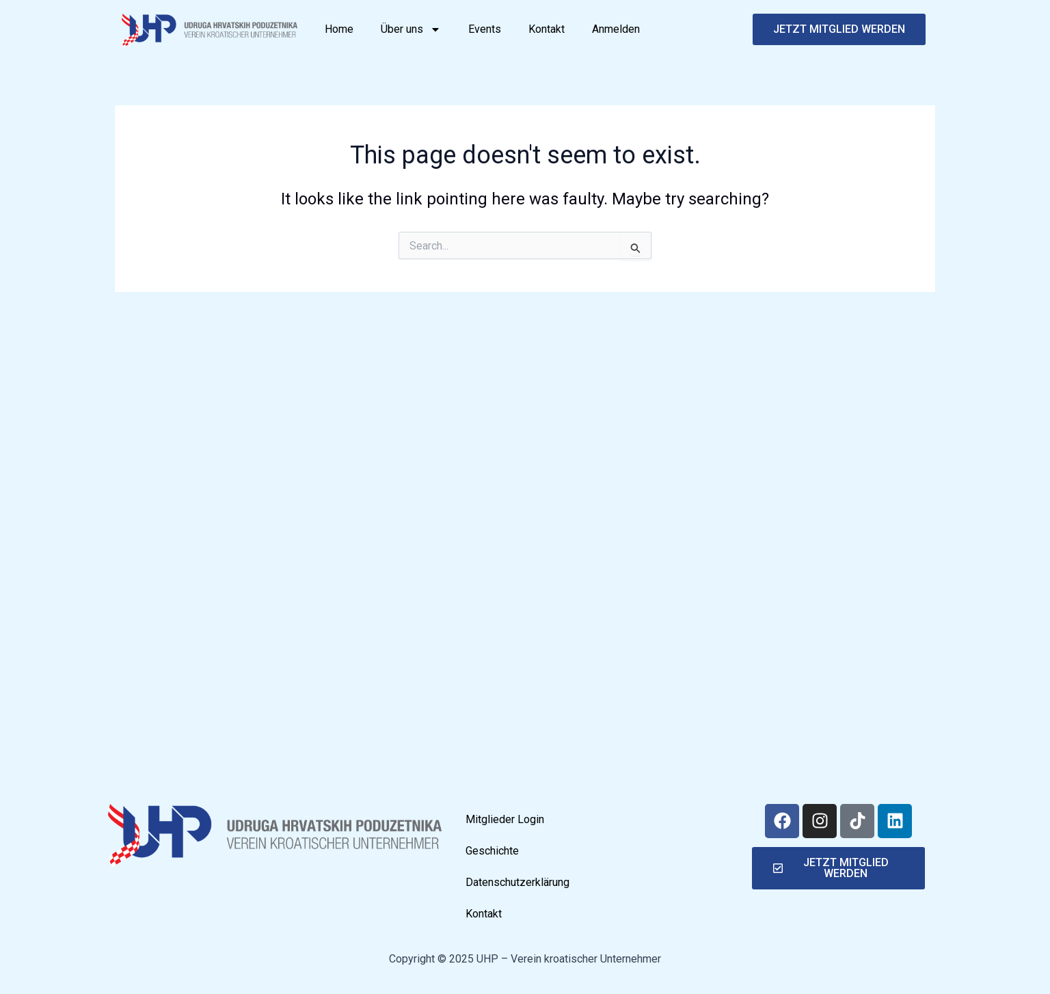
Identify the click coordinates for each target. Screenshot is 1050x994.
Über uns (411, 29)
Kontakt (546, 29)
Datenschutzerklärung (517, 882)
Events (484, 29)
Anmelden (616, 29)
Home (339, 29)
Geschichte (492, 850)
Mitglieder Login (505, 819)
